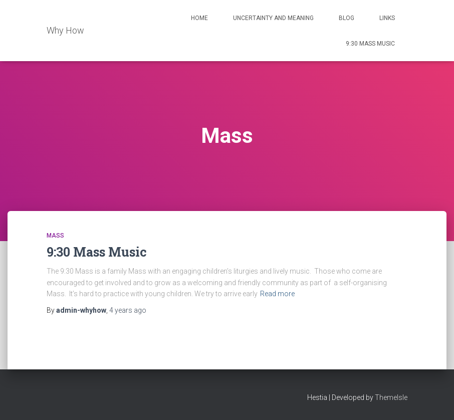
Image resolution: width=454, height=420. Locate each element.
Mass (55, 235)
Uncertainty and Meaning (273, 18)
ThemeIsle (391, 397)
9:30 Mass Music (370, 43)
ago (127, 310)
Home (199, 18)
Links (387, 18)
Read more (277, 294)
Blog (346, 18)
